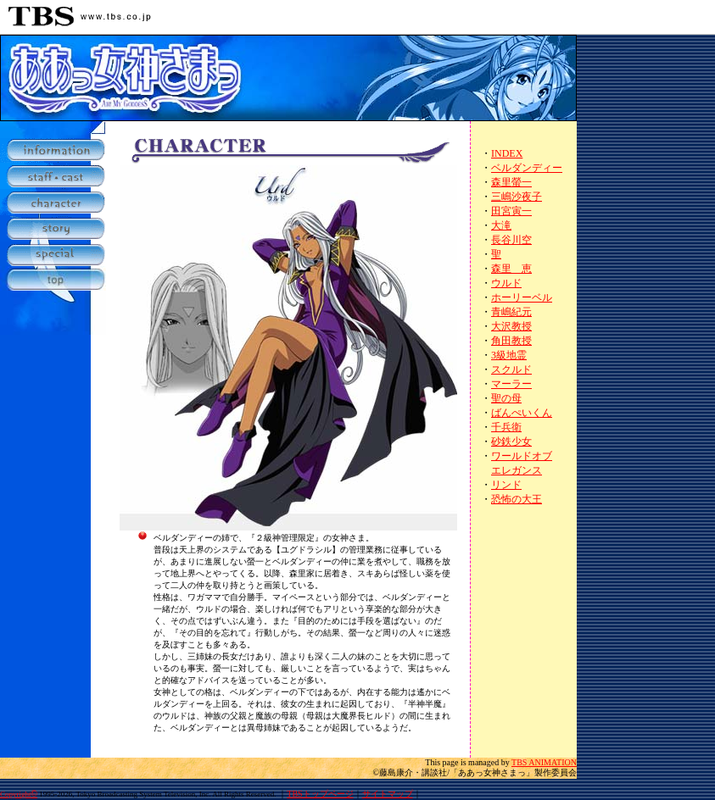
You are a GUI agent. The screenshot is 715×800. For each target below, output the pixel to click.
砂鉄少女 (511, 441)
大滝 (501, 225)
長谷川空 (511, 240)
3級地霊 (509, 355)
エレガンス (516, 470)
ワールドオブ (521, 456)
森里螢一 (511, 182)
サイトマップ (387, 793)
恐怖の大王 (516, 499)
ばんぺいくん (521, 413)
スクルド (511, 369)
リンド (506, 485)
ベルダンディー (526, 168)
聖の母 (506, 398)
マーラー (511, 384)
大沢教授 (511, 326)
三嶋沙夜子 (516, 197)
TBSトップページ (320, 793)
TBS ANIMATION (544, 762)
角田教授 (511, 341)
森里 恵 (511, 269)
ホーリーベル (521, 297)
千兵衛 (506, 427)
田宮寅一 (511, 211)
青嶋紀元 (511, 312)
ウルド (506, 283)
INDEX (506, 153)
